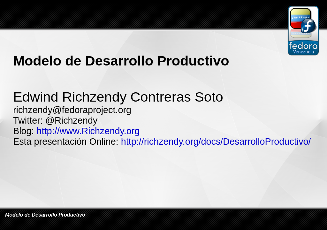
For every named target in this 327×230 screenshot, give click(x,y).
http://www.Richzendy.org (88, 131)
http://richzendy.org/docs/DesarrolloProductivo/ (216, 141)
